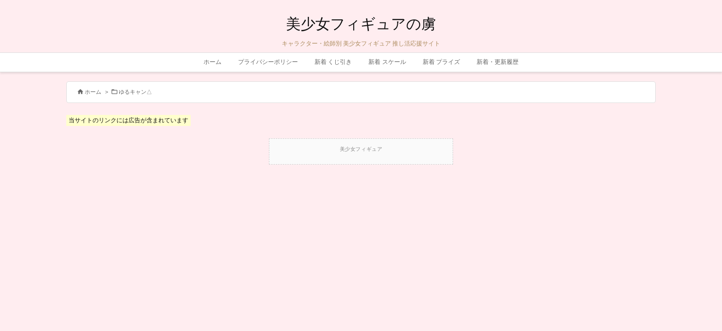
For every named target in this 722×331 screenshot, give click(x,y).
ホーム (93, 92)
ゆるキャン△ (135, 92)
